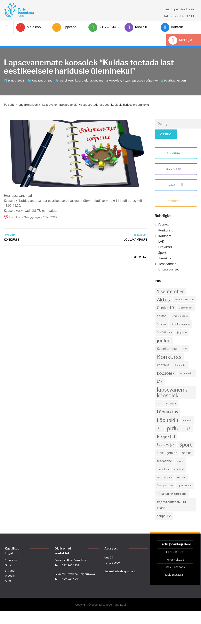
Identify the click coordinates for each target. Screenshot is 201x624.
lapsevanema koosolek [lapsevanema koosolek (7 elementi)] (173, 392)
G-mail (176, 185)
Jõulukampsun (135, 239)
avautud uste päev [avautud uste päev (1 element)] (184, 299)
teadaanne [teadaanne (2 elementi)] (164, 461)
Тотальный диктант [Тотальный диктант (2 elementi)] (172, 494)
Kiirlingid (180, 40)
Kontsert (164, 236)
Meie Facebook (175, 567)
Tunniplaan (176, 169)
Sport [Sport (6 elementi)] (185, 444)
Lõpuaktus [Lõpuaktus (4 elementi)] (167, 412)
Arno (8, 580)
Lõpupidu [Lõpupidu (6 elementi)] (167, 420)
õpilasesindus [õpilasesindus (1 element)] (185, 485)
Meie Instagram (175, 574)
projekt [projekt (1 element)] (187, 428)
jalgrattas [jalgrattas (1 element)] (182, 332)
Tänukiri (164, 258)
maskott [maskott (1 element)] (187, 420)
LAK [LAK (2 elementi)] (159, 381)
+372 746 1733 (175, 552)
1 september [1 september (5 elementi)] (170, 291)
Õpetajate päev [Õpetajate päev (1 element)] (165, 485)
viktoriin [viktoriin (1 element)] (181, 477)
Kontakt (172, 27)
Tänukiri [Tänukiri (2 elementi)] (163, 469)
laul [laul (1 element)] (159, 403)
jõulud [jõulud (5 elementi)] (164, 340)
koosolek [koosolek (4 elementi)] (166, 373)
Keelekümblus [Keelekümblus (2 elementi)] (167, 349)
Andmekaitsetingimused (119, 571)
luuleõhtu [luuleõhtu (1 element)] (171, 403)
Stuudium (175, 153)
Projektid (165, 247)
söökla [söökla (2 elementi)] (186, 453)
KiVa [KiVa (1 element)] (185, 348)
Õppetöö (64, 27)
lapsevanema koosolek (105, 80)
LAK (161, 241)
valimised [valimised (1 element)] (179, 469)
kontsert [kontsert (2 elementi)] (163, 365)
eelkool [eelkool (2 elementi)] (162, 316)
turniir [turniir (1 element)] (180, 461)
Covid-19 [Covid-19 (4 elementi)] (165, 307)
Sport (162, 252)
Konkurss (11, 239)
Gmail (8, 565)
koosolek (81, 80)
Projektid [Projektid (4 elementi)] (166, 436)
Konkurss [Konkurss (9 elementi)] (169, 357)
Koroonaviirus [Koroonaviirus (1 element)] (187, 373)
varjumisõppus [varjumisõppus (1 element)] (164, 477)
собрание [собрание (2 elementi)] (164, 516)
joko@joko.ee (175, 559)
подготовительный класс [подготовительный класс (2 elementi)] (171, 505)
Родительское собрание (140, 80)
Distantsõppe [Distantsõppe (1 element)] (186, 307)
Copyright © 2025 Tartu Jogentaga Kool (100, 604)
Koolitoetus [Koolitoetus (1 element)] (180, 365)
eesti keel (67, 80)
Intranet (175, 201)
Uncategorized (42, 80)
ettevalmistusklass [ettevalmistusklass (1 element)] (180, 324)
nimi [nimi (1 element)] (159, 428)
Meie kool (29, 27)
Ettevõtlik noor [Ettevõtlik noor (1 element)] (164, 332)
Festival (164, 224)
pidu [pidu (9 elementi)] (173, 428)
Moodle (10, 575)
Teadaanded (167, 264)
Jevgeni (181, 80)
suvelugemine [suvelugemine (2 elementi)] (167, 453)
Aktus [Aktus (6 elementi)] (163, 299)
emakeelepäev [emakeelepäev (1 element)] (180, 316)
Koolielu (136, 27)
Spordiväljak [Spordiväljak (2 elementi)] (165, 444)
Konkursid (165, 230)
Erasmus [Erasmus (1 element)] (161, 324)
